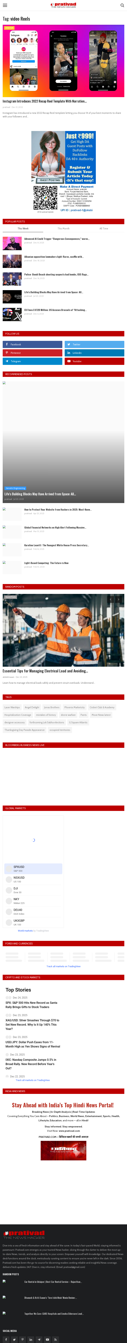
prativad (6, 107)
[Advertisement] (63, 1190)
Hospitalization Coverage (17, 714)
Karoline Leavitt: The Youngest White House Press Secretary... (56, 545)
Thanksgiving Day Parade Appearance (24, 729)
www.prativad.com (69, 1130)
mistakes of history (46, 714)
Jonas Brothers (51, 707)
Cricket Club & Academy (102, 707)
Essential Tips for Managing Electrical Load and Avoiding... (45, 670)
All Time (104, 228)
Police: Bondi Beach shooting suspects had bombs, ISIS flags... (56, 274)
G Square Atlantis (78, 722)
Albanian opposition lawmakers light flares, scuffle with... (54, 256)
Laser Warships (12, 707)
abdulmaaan (8, 677)
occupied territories (60, 729)
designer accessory (14, 722)
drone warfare (68, 714)
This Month (63, 228)
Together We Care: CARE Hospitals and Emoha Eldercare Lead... (54, 1313)
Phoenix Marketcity (74, 707)
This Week (23, 228)
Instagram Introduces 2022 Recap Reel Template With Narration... (45, 101)
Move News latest (101, 714)
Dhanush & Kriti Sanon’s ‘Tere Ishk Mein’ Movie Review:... (50, 1297)
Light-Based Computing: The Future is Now (46, 563)
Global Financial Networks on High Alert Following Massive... (55, 527)
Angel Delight (32, 707)
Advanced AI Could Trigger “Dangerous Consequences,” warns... (57, 238)
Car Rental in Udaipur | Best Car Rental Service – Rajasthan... (53, 1282)
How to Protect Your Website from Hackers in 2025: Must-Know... (58, 509)
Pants (84, 714)
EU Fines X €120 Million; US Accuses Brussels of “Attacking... (55, 310)
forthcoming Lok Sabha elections (47, 722)
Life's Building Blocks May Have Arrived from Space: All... (53, 292)
